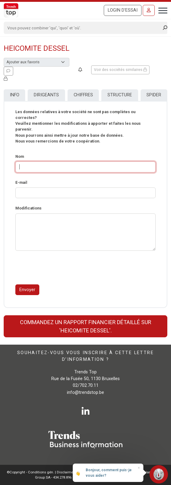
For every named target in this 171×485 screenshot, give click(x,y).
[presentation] (62, 268)
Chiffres (83, 95)
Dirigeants (46, 95)
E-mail (21, 182)
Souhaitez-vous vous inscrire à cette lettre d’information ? (85, 356)
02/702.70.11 (86, 385)
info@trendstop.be (85, 392)
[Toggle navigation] (161, 10)
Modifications (28, 208)
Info (14, 95)
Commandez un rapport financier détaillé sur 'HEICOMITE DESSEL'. (85, 326)
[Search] (83, 28)
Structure (119, 95)
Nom (19, 156)
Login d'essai (123, 10)
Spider (153, 95)
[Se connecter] (149, 10)
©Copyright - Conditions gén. (30, 472)
